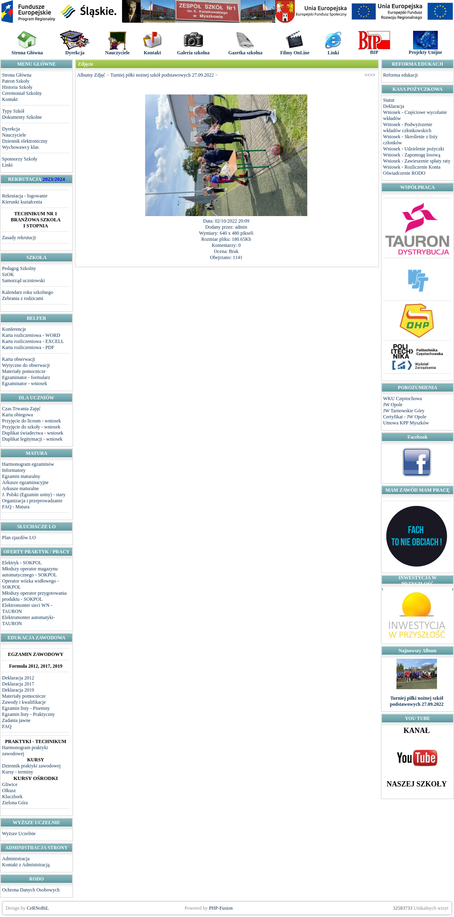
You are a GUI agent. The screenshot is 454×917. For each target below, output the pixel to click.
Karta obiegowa (17, 415)
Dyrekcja (11, 129)
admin (241, 227)
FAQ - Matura (16, 507)
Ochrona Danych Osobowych (31, 890)
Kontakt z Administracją (25, 865)
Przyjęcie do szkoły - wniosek (31, 427)
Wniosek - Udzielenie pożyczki (413, 149)
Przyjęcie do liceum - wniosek (31, 421)
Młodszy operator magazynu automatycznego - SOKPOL (30, 572)
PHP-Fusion (221, 908)
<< (367, 75)
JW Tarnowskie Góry (403, 411)
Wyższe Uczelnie (19, 833)
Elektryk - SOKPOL (22, 563)
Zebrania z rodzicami (22, 298)
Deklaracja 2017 (18, 684)
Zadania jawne (16, 720)
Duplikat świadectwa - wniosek (32, 433)
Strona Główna (16, 75)
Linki (7, 165)
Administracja (16, 858)
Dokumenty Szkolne (22, 117)
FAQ (6, 726)
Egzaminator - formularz (26, 377)
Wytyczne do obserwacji (26, 365)
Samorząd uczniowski (23, 280)
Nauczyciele (14, 135)
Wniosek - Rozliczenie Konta (412, 167)
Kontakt (10, 99)
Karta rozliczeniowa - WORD (31, 335)
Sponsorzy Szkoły (19, 159)
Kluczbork (12, 796)
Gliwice (9, 784)
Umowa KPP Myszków (406, 423)
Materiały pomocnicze (24, 371)
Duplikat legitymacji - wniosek (32, 439)
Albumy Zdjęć (91, 75)
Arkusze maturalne (20, 488)
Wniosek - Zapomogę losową (411, 155)
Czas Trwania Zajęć (21, 408)
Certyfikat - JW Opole (404, 417)
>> (372, 75)
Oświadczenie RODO (404, 173)
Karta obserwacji (18, 359)
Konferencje (14, 329)
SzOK (8, 274)
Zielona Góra (15, 803)
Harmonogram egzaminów (28, 464)
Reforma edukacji (400, 75)
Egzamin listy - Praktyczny (28, 714)
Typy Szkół (13, 111)
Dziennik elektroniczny (24, 141)
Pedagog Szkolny (19, 268)
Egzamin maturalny (21, 476)
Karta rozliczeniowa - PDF (28, 347)
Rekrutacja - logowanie (24, 196)
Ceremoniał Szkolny (22, 93)
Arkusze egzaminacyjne (25, 482)
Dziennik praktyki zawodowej (31, 766)
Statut (388, 100)
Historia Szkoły (17, 87)
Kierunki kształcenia (22, 202)
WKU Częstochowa (402, 398)
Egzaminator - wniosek (24, 383)
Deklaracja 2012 (18, 678)
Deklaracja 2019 (18, 690)
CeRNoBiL (38, 908)
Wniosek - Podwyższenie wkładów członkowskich (407, 127)
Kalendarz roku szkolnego (27, 292)
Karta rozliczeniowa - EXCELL (33, 341)
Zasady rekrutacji (19, 237)
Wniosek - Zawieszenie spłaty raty (416, 161)
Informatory (14, 470)
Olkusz (9, 790)
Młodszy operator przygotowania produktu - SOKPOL (34, 596)
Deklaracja (393, 106)
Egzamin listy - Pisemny (26, 708)
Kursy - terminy (17, 772)
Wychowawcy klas (20, 147)
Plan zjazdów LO (19, 537)
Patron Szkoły (16, 81)
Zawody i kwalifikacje (24, 702)
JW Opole (393, 404)
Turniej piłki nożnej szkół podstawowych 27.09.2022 (162, 75)
